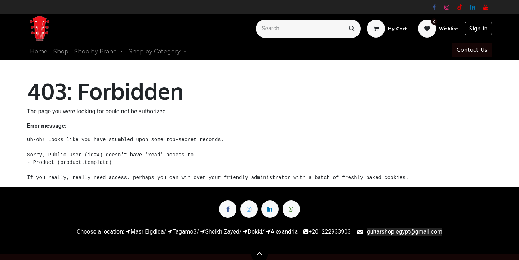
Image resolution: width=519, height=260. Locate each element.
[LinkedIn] (473, 7)
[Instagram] (447, 7)
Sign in (478, 28)
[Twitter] (249, 209)
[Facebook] (434, 7)
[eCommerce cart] (387, 28)
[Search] (352, 29)
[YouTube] (486, 7)
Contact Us (472, 49)
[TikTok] (460, 7)
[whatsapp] (291, 209)
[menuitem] (38, 51)
